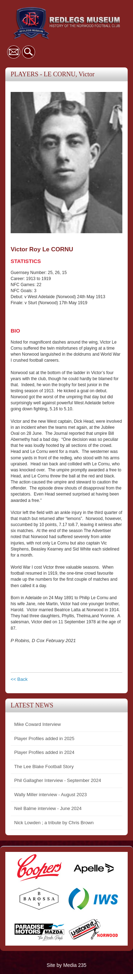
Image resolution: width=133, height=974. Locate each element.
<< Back (19, 679)
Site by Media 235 (66, 965)
